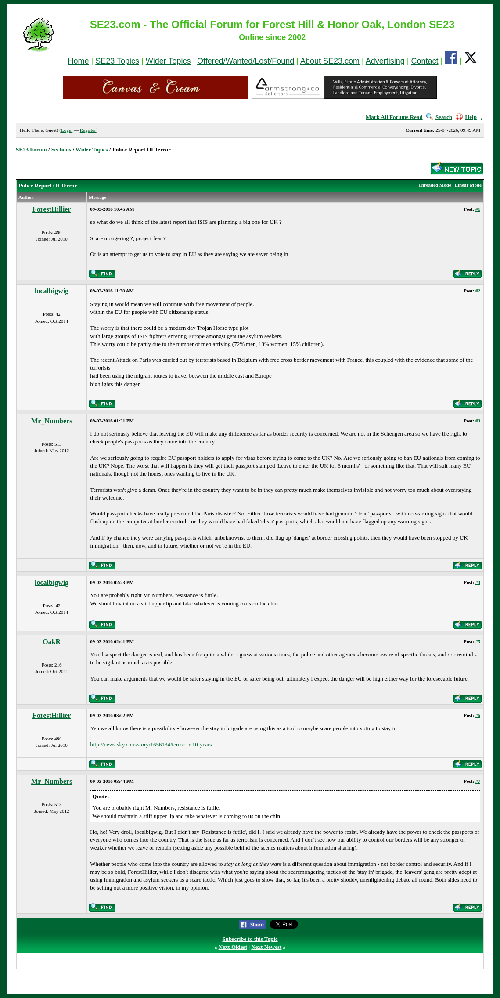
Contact (424, 61)
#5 (477, 641)
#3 (477, 420)
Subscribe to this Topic (249, 939)
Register (88, 130)
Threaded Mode (434, 184)
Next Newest (266, 947)
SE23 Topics (117, 61)
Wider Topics (168, 61)
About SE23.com (330, 61)
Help (466, 117)
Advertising (385, 61)
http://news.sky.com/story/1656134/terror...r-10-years (151, 744)
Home (78, 61)
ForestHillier (51, 209)
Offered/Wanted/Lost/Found (245, 61)
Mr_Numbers (51, 421)
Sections (61, 149)
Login (66, 130)
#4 (477, 582)
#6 (477, 715)
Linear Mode (468, 184)
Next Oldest (233, 947)
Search (439, 117)
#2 (477, 290)
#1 (477, 209)
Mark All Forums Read (394, 117)
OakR (52, 641)
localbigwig (51, 291)
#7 (477, 781)
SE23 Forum (31, 149)
